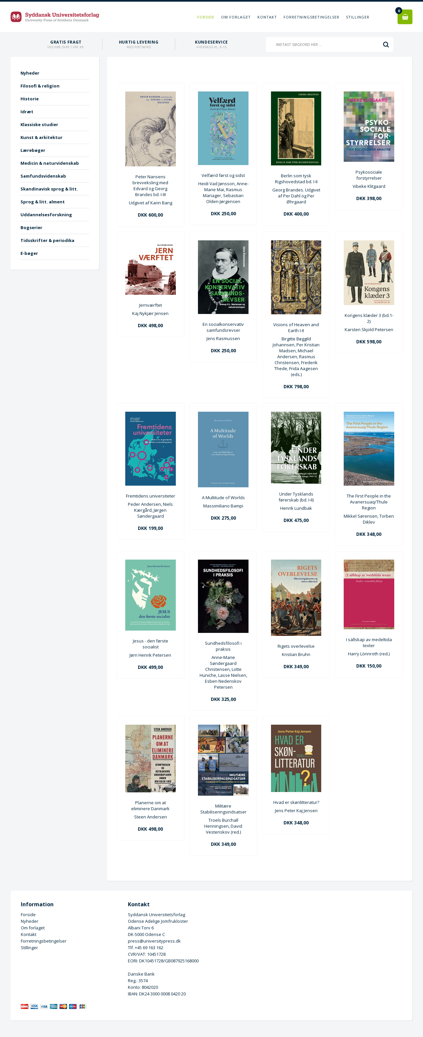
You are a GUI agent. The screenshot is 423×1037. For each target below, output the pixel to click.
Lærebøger (32, 150)
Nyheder (29, 73)
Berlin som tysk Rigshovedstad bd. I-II (296, 179)
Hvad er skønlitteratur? (296, 802)
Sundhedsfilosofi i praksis (223, 646)
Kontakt (267, 17)
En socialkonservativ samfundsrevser (223, 327)
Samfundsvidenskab (43, 176)
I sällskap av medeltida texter (369, 642)
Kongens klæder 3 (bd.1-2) (369, 318)
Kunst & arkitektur (41, 137)
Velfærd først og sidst (223, 175)
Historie (29, 99)
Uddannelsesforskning (46, 215)
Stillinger (357, 17)
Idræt (26, 112)
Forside (205, 17)
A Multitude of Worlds (223, 498)
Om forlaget (236, 17)
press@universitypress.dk (154, 941)
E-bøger (29, 253)
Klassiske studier (39, 124)
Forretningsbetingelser (311, 17)
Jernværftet (150, 305)
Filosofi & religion (39, 86)
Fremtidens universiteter (150, 496)
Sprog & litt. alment (42, 202)
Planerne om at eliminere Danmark (150, 806)
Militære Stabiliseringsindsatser (223, 809)
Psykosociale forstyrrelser (369, 175)
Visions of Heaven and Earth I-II (296, 327)
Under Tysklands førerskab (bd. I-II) (296, 497)
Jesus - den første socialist (150, 644)
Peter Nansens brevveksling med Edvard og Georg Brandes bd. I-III (150, 185)
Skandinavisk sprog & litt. (49, 189)
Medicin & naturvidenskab (49, 163)
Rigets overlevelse (296, 646)
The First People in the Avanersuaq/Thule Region (369, 502)
